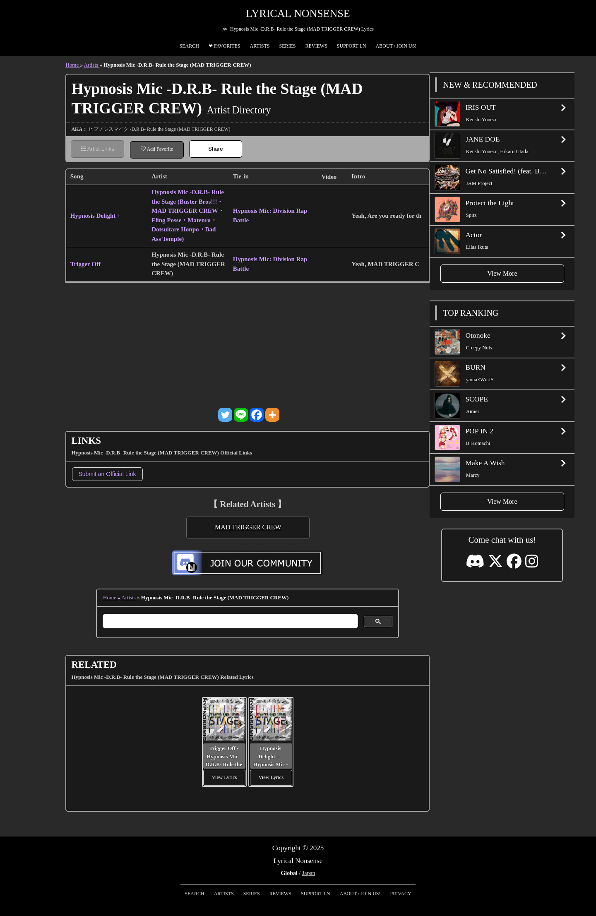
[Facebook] (257, 415)
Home (72, 65)
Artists (91, 65)
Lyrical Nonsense (298, 13)
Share (215, 149)
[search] (229, 621)
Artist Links (97, 149)
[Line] (241, 415)
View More (502, 273)
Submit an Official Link (107, 474)
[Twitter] (225, 415)
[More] (272, 415)
